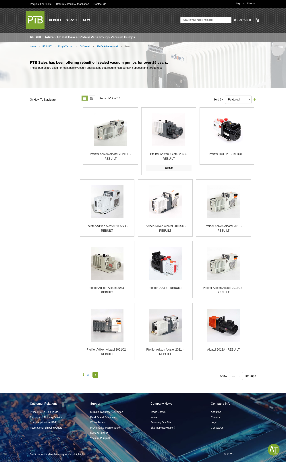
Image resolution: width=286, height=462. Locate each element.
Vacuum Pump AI (100, 438)
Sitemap (251, 3)
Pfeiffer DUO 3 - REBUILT (165, 287)
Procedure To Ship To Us (44, 411)
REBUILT (55, 20)
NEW (86, 20)
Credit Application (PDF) (43, 422)
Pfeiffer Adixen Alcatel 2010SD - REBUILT (165, 228)
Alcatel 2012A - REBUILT (223, 349)
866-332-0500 (243, 20)
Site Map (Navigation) (162, 427)
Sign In (240, 3)
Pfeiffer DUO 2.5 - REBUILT (227, 154)
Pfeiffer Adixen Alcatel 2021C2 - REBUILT (107, 352)
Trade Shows (157, 411)
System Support (99, 432)
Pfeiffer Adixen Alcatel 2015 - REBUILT (223, 228)
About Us (216, 411)
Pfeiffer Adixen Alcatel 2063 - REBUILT (168, 156)
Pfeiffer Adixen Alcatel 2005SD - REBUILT (107, 228)
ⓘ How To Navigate (43, 99)
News (153, 417)
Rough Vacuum (65, 46)
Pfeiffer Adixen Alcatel (107, 46)
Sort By (218, 99)
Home (33, 46)
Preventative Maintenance (105, 427)
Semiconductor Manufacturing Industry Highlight (57, 454)
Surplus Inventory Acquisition (106, 411)
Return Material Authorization (72, 4)
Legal (214, 422)
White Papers (98, 422)
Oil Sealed (85, 46)
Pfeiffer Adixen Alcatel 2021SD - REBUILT (110, 156)
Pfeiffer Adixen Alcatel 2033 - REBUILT (107, 290)
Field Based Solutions (102, 417)
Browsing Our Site (160, 422)
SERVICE (72, 20)
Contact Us (100, 4)
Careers (215, 417)
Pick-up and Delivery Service (46, 417)
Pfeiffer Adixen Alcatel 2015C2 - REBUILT (223, 290)
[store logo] (35, 20)
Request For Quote (41, 4)
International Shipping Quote (46, 427)
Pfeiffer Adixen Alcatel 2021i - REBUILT (165, 352)
